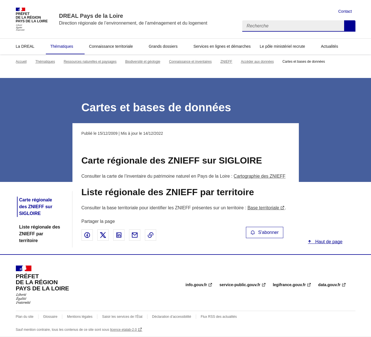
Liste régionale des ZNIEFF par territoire (39, 234)
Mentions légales (80, 317)
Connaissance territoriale (111, 46)
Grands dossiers (163, 46)
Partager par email (134, 235)
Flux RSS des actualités (219, 317)
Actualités (329, 46)
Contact (345, 11)
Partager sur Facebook (87, 235)
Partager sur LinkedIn (119, 235)
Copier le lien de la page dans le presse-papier (150, 235)
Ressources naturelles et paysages (90, 62)
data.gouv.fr (329, 284)
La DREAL (25, 46)
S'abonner (264, 232)
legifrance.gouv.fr (289, 284)
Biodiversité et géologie (142, 62)
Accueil (21, 62)
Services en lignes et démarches (221, 46)
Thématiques (61, 46)
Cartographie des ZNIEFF (260, 176)
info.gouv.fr (196, 284)
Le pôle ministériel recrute (282, 46)
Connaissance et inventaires (190, 62)
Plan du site (25, 317)
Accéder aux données (257, 62)
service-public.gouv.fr (239, 284)
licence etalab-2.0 (123, 330)
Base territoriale (263, 207)
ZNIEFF (226, 62)
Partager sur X (103, 235)
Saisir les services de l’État (122, 317)
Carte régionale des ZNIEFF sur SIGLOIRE (35, 206)
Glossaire (50, 317)
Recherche (349, 26)
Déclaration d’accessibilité (171, 317)
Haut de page (328, 241)
